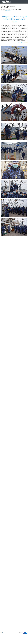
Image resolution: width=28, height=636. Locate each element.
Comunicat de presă (22, 43)
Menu (25, 1)
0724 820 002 (8, 11)
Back (2, 632)
